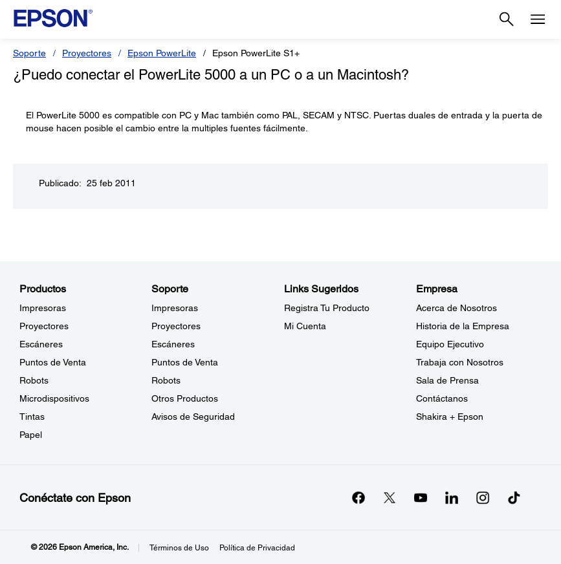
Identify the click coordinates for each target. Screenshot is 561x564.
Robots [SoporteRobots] (166, 380)
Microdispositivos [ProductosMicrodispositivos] (54, 398)
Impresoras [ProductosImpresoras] (42, 308)
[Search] (506, 19)
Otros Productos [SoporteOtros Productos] (184, 398)
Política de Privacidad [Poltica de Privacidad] (257, 547)
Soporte (29, 53)
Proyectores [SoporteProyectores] (176, 326)
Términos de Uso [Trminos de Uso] (179, 547)
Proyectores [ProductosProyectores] (44, 326)
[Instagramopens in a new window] (482, 497)
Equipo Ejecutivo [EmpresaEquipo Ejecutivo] (450, 344)
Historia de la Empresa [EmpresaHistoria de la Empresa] (462, 326)
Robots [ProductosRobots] (34, 380)
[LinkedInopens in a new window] (451, 497)
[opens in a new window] (513, 497)
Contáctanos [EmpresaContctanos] (442, 398)
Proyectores (86, 53)
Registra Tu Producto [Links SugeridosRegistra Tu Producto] (326, 308)
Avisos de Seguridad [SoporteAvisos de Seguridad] (193, 416)
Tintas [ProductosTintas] (32, 416)
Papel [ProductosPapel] (30, 434)
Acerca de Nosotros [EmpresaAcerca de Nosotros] (456, 308)
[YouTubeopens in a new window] (420, 497)
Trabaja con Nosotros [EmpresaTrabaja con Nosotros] (459, 362)
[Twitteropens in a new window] (389, 497)
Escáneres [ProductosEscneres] (41, 344)
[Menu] (537, 19)
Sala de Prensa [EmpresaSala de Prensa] (447, 380)
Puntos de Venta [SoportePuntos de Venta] (184, 362)
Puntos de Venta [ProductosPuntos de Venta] (52, 362)
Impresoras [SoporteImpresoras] (174, 308)
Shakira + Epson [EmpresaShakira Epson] (449, 416)
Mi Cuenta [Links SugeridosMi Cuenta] (305, 326)
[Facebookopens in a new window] (358, 497)
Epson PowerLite (161, 53)
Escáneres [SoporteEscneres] (173, 344)
